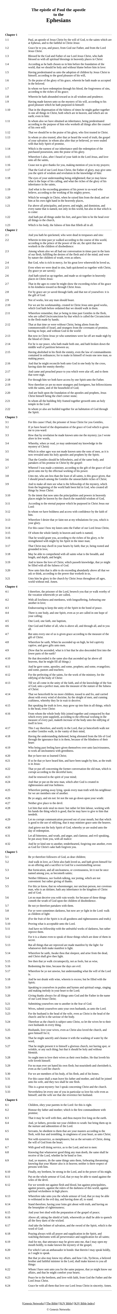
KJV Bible (66, 1303)
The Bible (52, 1303)
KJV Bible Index (84, 1303)
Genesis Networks (33, 1303)
